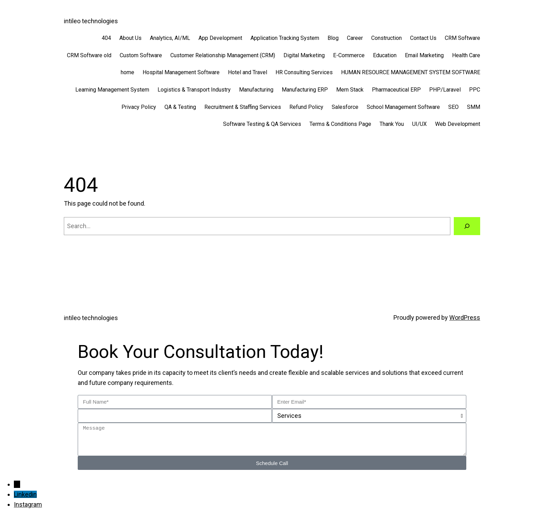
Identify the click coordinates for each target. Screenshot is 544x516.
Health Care (466, 55)
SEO (453, 107)
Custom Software (141, 55)
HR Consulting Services (304, 72)
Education (385, 55)
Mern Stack (350, 89)
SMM (473, 107)
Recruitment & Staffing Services (242, 107)
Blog (333, 38)
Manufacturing (256, 89)
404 (106, 38)
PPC (474, 89)
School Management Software (403, 107)
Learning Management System (112, 89)
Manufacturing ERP (305, 89)
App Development (220, 38)
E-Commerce (349, 55)
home (127, 72)
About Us (130, 38)
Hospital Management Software (181, 72)
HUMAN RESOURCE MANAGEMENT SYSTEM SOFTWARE (410, 72)
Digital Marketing (304, 55)
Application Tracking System (284, 38)
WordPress (464, 317)
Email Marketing (424, 55)
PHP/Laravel (445, 89)
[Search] (467, 226)
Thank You (392, 124)
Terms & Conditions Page (340, 124)
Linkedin (25, 494)
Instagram (28, 504)
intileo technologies (91, 21)
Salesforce (345, 107)
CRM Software (462, 38)
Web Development (457, 124)
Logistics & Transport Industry (194, 89)
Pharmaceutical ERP (396, 89)
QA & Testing (180, 107)
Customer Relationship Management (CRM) (222, 55)
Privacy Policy (138, 107)
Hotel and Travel (247, 72)
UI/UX (419, 124)
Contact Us (423, 38)
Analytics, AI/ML (170, 38)
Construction (386, 38)
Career (355, 38)
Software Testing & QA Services (262, 124)
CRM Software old (89, 55)
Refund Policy (306, 107)
